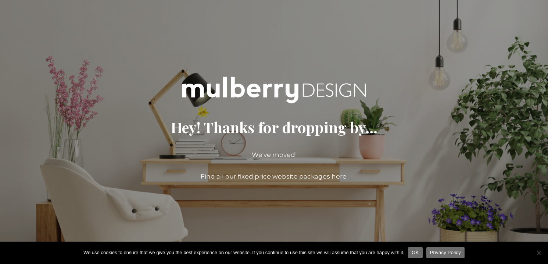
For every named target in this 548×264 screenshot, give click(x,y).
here (339, 176)
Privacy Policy (445, 252)
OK (415, 252)
